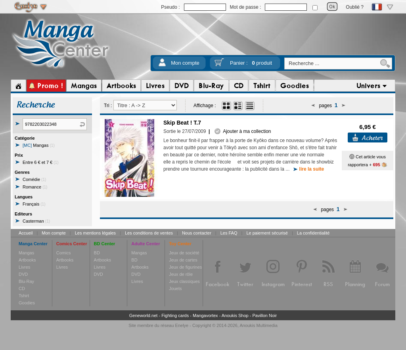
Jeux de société (184, 252)
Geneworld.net (143, 315)
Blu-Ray (26, 281)
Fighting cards (175, 315)
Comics (63, 252)
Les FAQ (228, 233)
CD (22, 288)
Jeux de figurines (185, 267)
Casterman (36, 221)
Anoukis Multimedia (258, 325)
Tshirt (24, 295)
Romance (35, 187)
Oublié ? (355, 7)
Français (34, 204)
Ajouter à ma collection (242, 131)
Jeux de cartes (183, 260)
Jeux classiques (184, 281)
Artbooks (27, 260)
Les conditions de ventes (149, 233)
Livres (24, 267)
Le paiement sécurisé (267, 233)
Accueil (26, 233)
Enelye (182, 325)
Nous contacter (196, 233)
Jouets (175, 288)
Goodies (27, 302)
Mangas (39, 145)
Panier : (251, 63)
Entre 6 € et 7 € (41, 162)
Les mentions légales (95, 233)
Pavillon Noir (264, 315)
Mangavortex (205, 315)
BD (97, 252)
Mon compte (185, 63)
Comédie (34, 179)
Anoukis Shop (235, 315)
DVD (23, 274)
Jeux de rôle (181, 274)
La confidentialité (313, 233)
